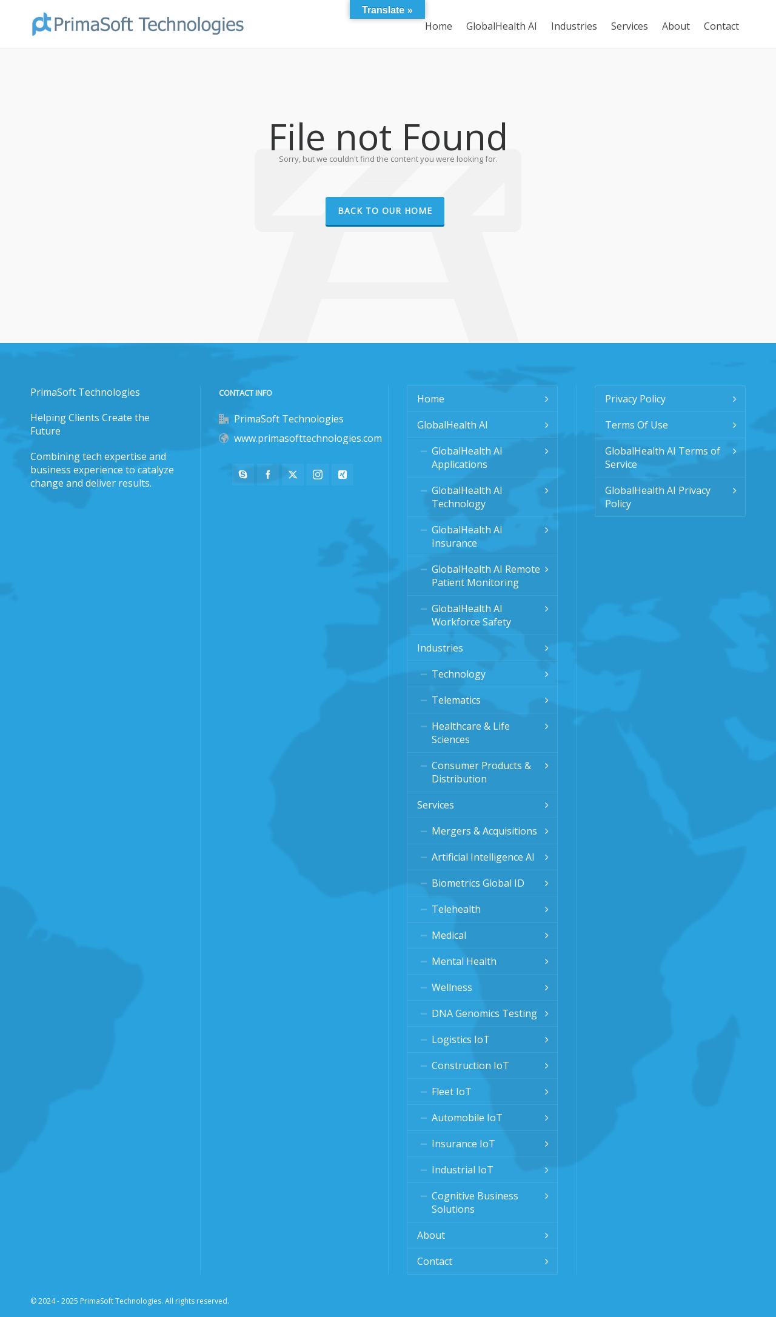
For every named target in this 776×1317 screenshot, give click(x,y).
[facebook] (268, 474)
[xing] (342, 474)
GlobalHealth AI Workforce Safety (471, 615)
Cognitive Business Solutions (475, 1202)
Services (435, 805)
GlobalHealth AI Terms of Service (662, 457)
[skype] (243, 474)
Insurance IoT (463, 1143)
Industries (440, 648)
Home (430, 398)
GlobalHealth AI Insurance (467, 536)
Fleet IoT (452, 1091)
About (431, 1235)
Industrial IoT (462, 1169)
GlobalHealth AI (452, 425)
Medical (449, 935)
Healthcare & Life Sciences (471, 732)
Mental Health (464, 961)
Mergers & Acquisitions (484, 831)
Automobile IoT (467, 1117)
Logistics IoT (461, 1039)
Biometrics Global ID (478, 883)
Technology (459, 674)
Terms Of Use (636, 425)
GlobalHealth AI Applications (467, 457)
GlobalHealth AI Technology (467, 497)
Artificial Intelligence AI (483, 857)
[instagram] (318, 474)
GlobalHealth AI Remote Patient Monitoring (486, 575)
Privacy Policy (635, 398)
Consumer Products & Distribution (481, 772)
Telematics (456, 700)
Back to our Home (385, 210)
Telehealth (456, 909)
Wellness (452, 987)
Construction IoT (470, 1065)
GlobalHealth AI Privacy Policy (658, 497)
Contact (434, 1261)
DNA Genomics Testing (484, 1013)
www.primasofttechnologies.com (308, 438)
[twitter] (293, 474)
